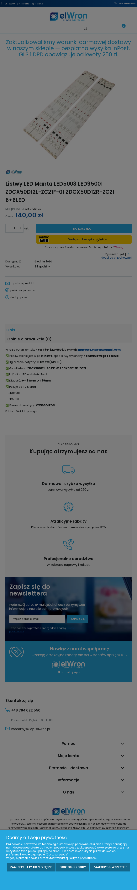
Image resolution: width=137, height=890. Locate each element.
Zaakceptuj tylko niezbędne (31, 867)
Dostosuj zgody (73, 867)
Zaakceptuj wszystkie (110, 867)
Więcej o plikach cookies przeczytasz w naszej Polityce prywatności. (51, 858)
